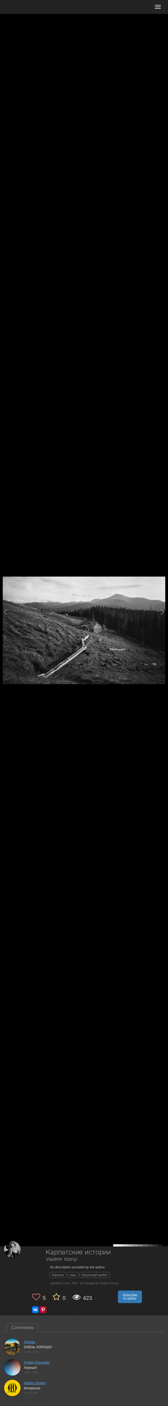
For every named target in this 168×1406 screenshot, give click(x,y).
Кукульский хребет (95, 1275)
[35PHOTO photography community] (26, 7)
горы (73, 1275)
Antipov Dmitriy (35, 1383)
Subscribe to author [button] (130, 1296)
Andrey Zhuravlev (37, 1362)
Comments (22, 1327)
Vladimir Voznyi (61, 1259)
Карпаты (58, 1275)
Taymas (29, 1342)
